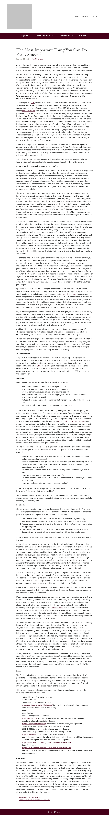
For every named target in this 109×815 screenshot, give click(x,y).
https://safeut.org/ (29, 718)
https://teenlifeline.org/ (32, 734)
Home (76, 16)
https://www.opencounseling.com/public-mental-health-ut (46, 742)
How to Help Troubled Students (30, 797)
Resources (85, 36)
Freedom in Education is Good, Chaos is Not (34, 800)
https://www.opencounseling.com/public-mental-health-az (46, 747)
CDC (32, 102)
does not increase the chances (71, 421)
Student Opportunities (46, 36)
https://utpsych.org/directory (34, 723)
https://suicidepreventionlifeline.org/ (37, 705)
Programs (27, 36)
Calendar (85, 16)
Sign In (97, 16)
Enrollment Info (68, 36)
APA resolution (57, 607)
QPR (38, 366)
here (70, 405)
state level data (28, 111)
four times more (69, 294)
